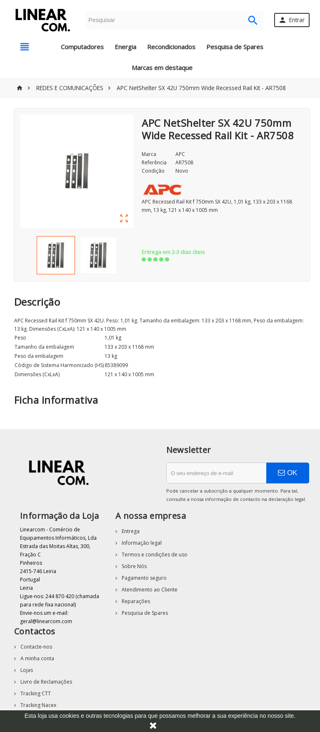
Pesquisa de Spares (234, 47)
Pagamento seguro (143, 577)
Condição (153, 170)
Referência (154, 162)
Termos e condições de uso (154, 554)
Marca (149, 154)
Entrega (130, 531)
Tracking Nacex (37, 705)
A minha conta (36, 658)
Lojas (26, 670)
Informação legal (141, 542)
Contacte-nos (35, 646)
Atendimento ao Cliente (149, 589)
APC (180, 154)
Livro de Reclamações (45, 681)
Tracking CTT (35, 693)
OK (287, 473)
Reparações (135, 601)
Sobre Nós (133, 566)
